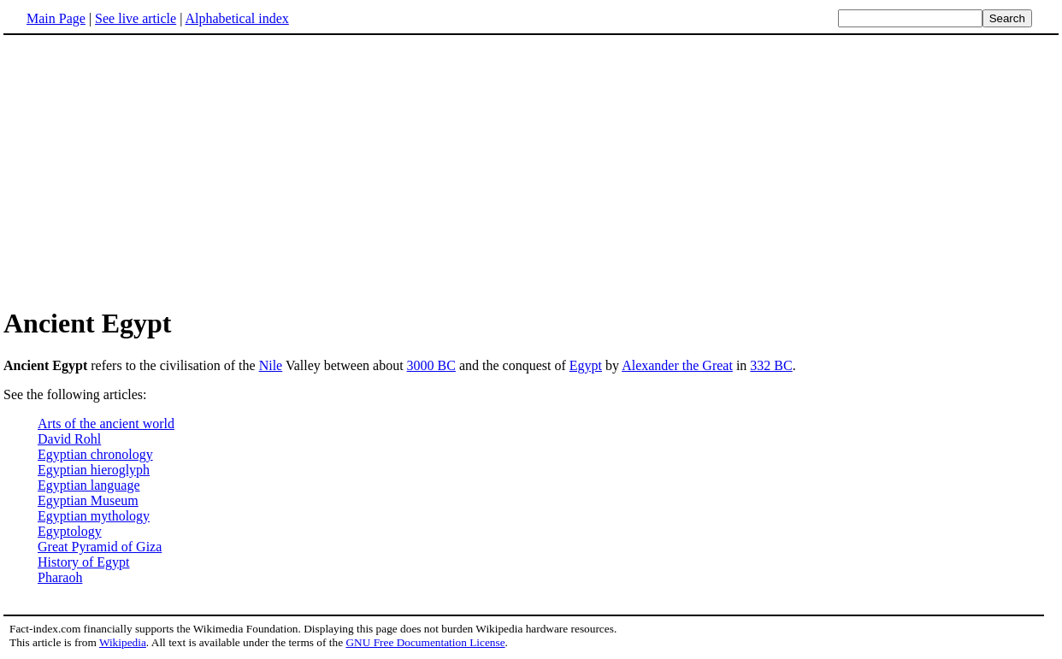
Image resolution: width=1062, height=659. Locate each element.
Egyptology (70, 531)
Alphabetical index (236, 18)
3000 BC (431, 365)
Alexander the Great (677, 365)
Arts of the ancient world (106, 423)
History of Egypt (84, 562)
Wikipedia (122, 642)
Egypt (585, 365)
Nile (271, 365)
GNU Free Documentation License (424, 642)
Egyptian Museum (88, 500)
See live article (135, 18)
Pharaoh (60, 577)
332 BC (771, 365)
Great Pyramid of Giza (100, 546)
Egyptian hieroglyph (94, 469)
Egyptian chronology (95, 454)
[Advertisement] (147, 170)
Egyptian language (89, 485)
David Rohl (69, 439)
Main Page (56, 18)
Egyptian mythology (94, 516)
